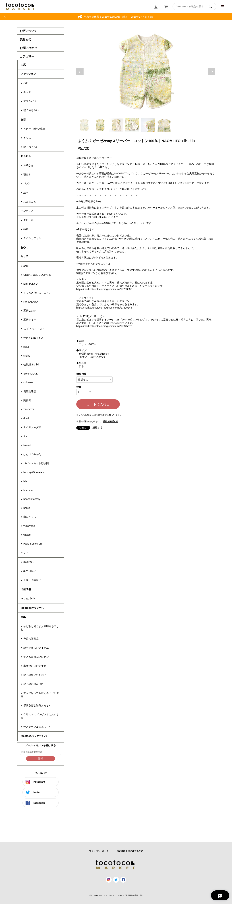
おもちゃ (26, 156)
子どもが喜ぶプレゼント (37, 656)
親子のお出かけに (33, 683)
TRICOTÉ (28, 409)
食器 (23, 119)
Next (211, 71)
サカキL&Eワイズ (33, 337)
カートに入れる (98, 404)
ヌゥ (25, 436)
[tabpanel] (146, 72)
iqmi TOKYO (30, 283)
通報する (97, 427)
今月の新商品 (31, 638)
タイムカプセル (32, 238)
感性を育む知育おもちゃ (37, 705)
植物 (25, 229)
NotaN (27, 445)
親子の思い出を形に (34, 674)
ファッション (28, 73)
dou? (26, 418)
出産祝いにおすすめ (34, 665)
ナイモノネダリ (32, 427)
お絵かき (28, 165)
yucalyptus (29, 525)
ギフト (24, 552)
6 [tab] (164, 125)
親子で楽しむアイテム (36, 647)
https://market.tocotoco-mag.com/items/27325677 (104, 326)
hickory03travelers (33, 472)
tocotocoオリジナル (32, 607)
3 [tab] (116, 125)
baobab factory (31, 499)
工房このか (29, 310)
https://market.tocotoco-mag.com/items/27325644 (104, 307)
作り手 (24, 256)
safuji (26, 346)
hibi (25, 481)
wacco (27, 534)
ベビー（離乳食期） (34, 128)
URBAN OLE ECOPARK (37, 274)
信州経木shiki (31, 364)
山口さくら (29, 516)
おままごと (29, 201)
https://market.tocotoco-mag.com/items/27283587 (104, 289)
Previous (80, 71)
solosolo (28, 382)
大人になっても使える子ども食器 (40, 695)
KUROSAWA (30, 301)
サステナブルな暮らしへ (37, 726)
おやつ (24, 247)
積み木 (27, 174)
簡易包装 (81, 374)
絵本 (25, 192)
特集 (23, 617)
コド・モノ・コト (33, 328)
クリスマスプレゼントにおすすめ (40, 716)
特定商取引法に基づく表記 (130, 851)
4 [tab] (132, 125)
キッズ (27, 92)
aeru (25, 265)
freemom (28, 490)
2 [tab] (100, 125)
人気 (23, 64)
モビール (28, 220)
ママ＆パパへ (28, 598)
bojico (26, 507)
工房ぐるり (29, 319)
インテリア (27, 210)
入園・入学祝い (32, 580)
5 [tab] (148, 125)
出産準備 (26, 589)
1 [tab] (84, 125)
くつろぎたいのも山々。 (37, 292)
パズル (27, 183)
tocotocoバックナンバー (35, 736)
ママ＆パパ (29, 101)
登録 (40, 758)
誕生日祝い (29, 571)
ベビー (27, 83)
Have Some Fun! (32, 543)
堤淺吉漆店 (29, 391)
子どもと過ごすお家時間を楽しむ (40, 628)
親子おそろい (31, 110)
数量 (78, 387)
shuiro (26, 355)
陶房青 (27, 400)
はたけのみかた (32, 454)
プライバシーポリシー (100, 851)
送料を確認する (110, 421)
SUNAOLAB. (30, 373)
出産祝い (28, 561)
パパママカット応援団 (36, 463)
